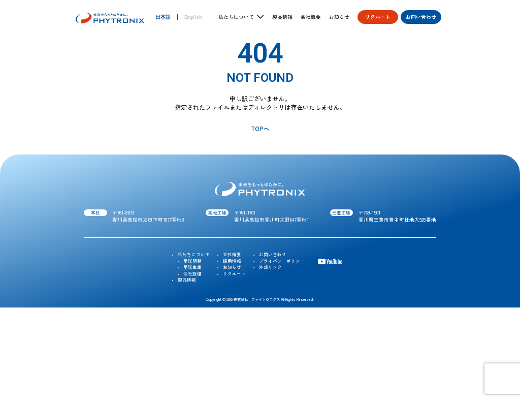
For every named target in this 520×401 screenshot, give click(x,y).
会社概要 (311, 17)
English (193, 17)
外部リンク (270, 267)
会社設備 (192, 273)
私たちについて (194, 254)
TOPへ (260, 128)
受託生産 (192, 267)
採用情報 (232, 261)
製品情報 (282, 17)
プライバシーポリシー (282, 261)
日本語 (163, 17)
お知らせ (339, 17)
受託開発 (192, 261)
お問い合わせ (421, 16)
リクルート (378, 16)
